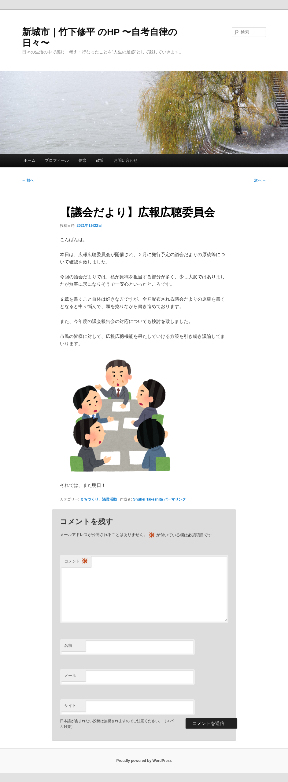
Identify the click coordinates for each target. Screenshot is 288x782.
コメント (76, 561)
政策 (100, 160)
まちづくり (89, 499)
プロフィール (57, 160)
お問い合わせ (126, 160)
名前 (68, 645)
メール (70, 675)
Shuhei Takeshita (148, 499)
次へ (260, 180)
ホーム (29, 160)
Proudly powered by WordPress (144, 760)
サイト (70, 705)
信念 (83, 160)
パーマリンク (175, 499)
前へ (28, 180)
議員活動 (109, 499)
